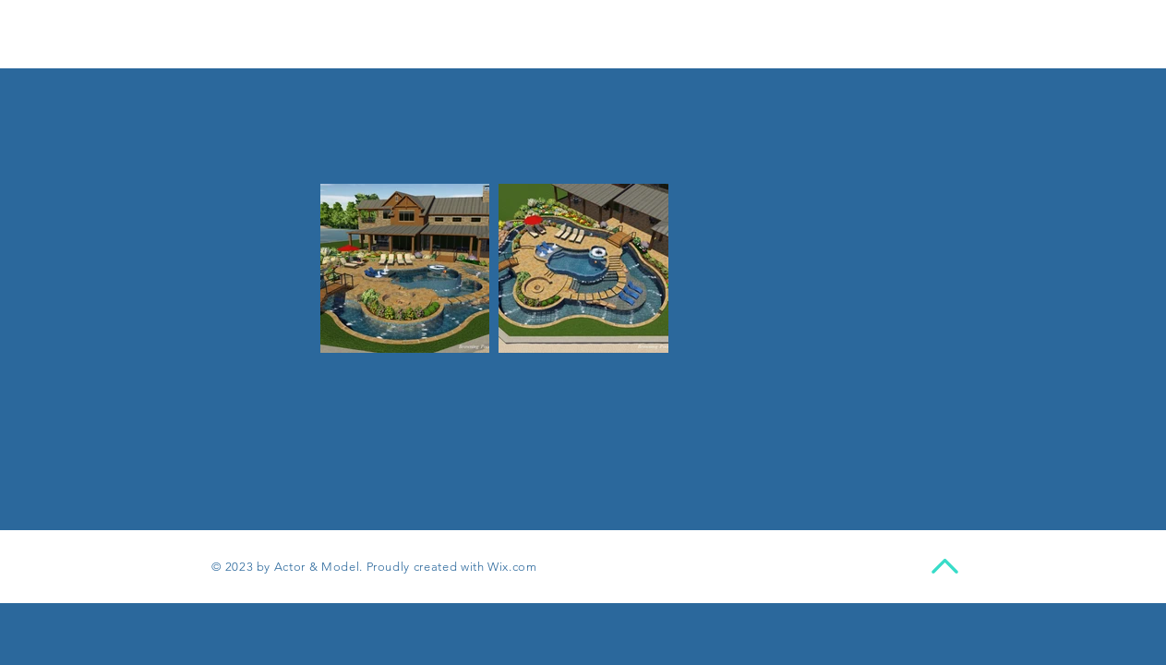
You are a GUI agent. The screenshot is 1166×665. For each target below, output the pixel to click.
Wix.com (512, 567)
